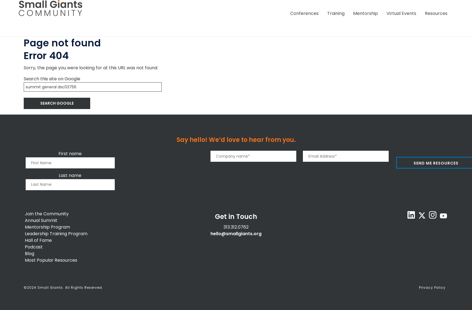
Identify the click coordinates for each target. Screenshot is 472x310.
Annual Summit (41, 220)
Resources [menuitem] (436, 13)
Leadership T (38, 233)
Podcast (34, 247)
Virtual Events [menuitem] (401, 13)
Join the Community (47, 214)
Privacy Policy (432, 287)
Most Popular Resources (51, 260)
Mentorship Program (47, 227)
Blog (29, 253)
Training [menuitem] (336, 13)
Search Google (57, 103)
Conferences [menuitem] (304, 13)
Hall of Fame (38, 240)
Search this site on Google (52, 79)
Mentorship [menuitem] (365, 13)
